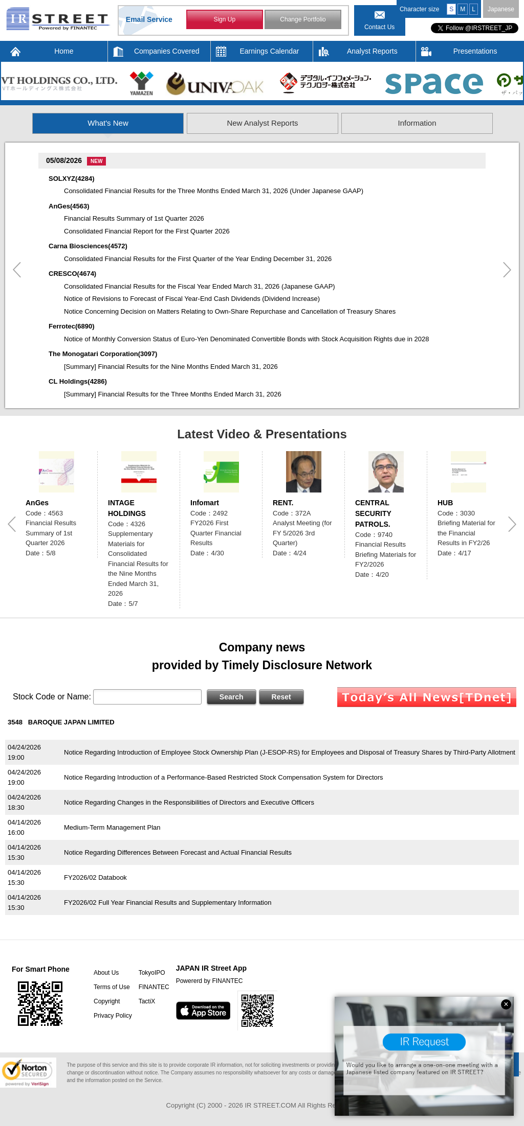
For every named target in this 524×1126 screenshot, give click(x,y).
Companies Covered (167, 51)
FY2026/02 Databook (95, 877)
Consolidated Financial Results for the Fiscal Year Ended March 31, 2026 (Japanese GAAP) (199, 286)
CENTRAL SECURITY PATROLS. (373, 513)
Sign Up (224, 19)
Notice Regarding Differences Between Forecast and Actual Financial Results (178, 852)
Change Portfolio (302, 19)
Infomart (204, 503)
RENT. (283, 503)
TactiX (147, 1001)
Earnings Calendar (269, 51)
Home (63, 51)
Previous (17, 269)
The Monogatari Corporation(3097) (103, 354)
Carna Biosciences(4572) (88, 246)
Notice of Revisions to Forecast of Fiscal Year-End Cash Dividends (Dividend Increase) (192, 298)
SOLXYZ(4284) (72, 178)
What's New (108, 123)
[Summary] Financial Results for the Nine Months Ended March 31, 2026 (171, 366)
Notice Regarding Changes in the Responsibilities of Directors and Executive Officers (189, 802)
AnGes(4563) (69, 206)
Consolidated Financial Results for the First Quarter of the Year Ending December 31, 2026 (198, 259)
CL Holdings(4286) (78, 381)
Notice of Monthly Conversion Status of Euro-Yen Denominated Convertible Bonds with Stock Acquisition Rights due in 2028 (246, 339)
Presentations (475, 51)
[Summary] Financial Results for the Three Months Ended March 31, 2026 (172, 394)
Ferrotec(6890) (72, 326)
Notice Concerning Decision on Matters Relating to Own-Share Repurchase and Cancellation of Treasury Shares (230, 311)
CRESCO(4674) (72, 273)
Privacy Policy (113, 1015)
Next (507, 269)
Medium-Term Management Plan (112, 827)
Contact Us (379, 27)
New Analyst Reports (262, 123)
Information (417, 123)
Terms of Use (112, 987)
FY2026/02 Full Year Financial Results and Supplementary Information (167, 902)
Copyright (107, 1001)
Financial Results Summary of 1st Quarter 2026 (134, 218)
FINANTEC (154, 987)
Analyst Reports (372, 51)
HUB (445, 503)
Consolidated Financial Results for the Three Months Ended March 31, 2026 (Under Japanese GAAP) (213, 191)
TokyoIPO (152, 972)
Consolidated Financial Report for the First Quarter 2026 (147, 231)
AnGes (37, 503)
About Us (106, 972)
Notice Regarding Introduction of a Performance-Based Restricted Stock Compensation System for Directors (223, 777)
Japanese (501, 9)
